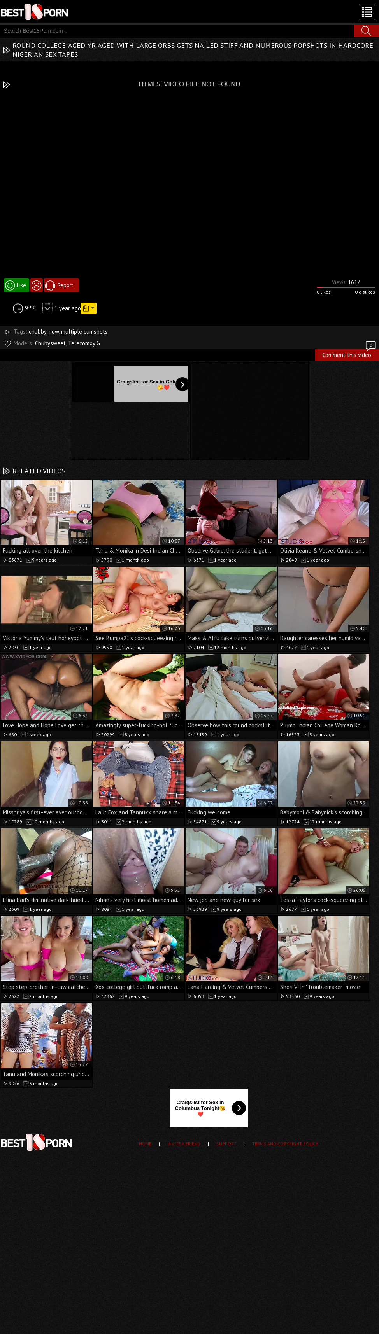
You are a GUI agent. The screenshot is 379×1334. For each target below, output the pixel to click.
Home (145, 1144)
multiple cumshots (84, 331)
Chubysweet (50, 343)
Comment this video (350, 354)
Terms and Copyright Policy (285, 1144)
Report (65, 285)
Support (226, 1144)
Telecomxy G (84, 343)
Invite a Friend (183, 1144)
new (54, 331)
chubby (37, 331)
